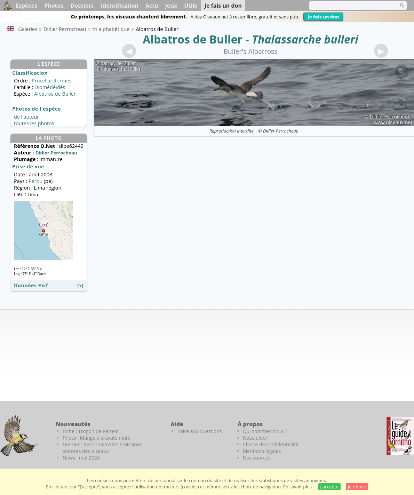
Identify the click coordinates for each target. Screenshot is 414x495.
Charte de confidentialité (271, 444)
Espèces (26, 5)
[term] (349, 5)
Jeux (171, 5)
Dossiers (82, 5)
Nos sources (257, 457)
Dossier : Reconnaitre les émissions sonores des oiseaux (102, 447)
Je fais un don (323, 17)
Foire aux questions (199, 431)
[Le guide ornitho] (400, 436)
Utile (190, 5)
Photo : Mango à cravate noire (96, 437)
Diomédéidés (49, 87)
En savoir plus (297, 487)
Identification (119, 5)
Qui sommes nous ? (265, 431)
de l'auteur (26, 116)
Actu (151, 5)
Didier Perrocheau (280, 131)
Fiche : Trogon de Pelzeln (91, 431)
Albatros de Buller (192, 39)
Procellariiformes (51, 80)
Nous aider (255, 437)
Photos (53, 5)
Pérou (35, 181)
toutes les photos (34, 123)
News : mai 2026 (81, 457)
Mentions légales (262, 451)
